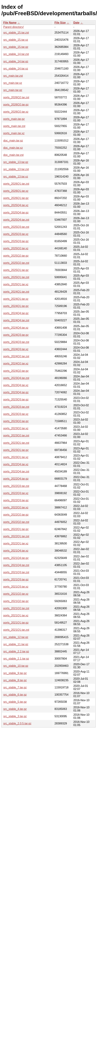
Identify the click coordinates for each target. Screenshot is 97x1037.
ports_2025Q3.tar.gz (16, 241)
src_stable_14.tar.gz (15, 61)
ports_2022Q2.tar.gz (16, 514)
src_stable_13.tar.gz (15, 162)
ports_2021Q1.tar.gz (16, 622)
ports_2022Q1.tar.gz (16, 529)
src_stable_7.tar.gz (15, 687)
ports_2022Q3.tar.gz (16, 500)
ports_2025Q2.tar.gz (16, 255)
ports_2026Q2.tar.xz (15, 111)
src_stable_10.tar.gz (15, 665)
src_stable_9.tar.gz (15, 673)
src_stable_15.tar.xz (15, 39)
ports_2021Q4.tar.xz (15, 550)
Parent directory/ (13, 27)
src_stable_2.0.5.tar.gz (17, 723)
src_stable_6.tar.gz (15, 694)
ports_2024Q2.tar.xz (15, 363)
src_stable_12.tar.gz (15, 637)
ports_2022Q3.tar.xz (15, 493)
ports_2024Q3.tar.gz (16, 334)
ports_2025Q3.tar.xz (15, 234)
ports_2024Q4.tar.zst (16, 320)
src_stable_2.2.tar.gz (16, 651)
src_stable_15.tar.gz (15, 46)
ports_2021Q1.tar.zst (16, 629)
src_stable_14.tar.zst (16, 54)
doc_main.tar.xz (13, 147)
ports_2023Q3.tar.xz (15, 414)
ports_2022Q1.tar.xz (15, 543)
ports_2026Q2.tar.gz (16, 104)
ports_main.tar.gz (14, 118)
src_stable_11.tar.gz (15, 644)
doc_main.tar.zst (13, 154)
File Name (10, 22)
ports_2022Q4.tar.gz (16, 478)
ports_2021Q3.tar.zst (16, 572)
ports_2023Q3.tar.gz (16, 399)
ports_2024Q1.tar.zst (16, 291)
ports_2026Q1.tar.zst (16, 183)
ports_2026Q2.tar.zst (16, 97)
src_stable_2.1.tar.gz (16, 658)
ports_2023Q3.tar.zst (16, 406)
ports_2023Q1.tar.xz (15, 457)
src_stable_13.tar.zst (16, 169)
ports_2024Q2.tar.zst (16, 356)
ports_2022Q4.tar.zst (16, 471)
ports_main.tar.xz (14, 133)
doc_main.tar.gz (13, 140)
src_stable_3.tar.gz (15, 716)
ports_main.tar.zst (14, 126)
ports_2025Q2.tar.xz (15, 248)
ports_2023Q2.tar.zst (16, 435)
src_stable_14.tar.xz (15, 68)
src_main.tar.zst (13, 75)
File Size (60, 22)
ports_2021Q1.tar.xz (15, 615)
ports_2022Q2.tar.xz (15, 507)
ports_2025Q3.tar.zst (16, 226)
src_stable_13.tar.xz (15, 176)
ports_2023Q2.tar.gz (16, 421)
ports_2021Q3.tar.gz (16, 579)
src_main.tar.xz (12, 82)
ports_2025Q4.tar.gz (16, 212)
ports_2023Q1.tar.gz (16, 450)
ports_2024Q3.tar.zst (16, 342)
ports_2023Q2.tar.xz (15, 428)
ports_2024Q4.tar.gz (16, 313)
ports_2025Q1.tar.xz (15, 284)
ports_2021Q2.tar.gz (16, 601)
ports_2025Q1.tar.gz (16, 270)
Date (76, 22)
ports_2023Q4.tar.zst (16, 378)
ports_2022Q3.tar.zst (16, 486)
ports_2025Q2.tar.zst (16, 262)
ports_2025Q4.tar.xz (15, 205)
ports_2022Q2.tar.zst (16, 522)
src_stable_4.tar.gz (15, 708)
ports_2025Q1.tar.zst (16, 277)
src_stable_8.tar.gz (15, 680)
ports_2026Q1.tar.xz (15, 190)
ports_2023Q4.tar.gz (16, 392)
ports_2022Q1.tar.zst (16, 536)
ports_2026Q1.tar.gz (16, 198)
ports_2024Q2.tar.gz (16, 370)
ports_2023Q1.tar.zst (16, 442)
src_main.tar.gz (12, 90)
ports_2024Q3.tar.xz (15, 349)
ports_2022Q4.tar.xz (15, 464)
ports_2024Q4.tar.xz (15, 327)
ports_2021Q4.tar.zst (16, 565)
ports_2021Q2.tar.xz (15, 593)
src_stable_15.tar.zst (16, 32)
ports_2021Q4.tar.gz (16, 558)
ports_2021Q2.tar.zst (16, 608)
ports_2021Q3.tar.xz (15, 586)
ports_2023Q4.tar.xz (15, 385)
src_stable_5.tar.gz (15, 701)
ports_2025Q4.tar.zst (16, 219)
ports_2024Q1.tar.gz (16, 306)
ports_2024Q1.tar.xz (15, 298)
